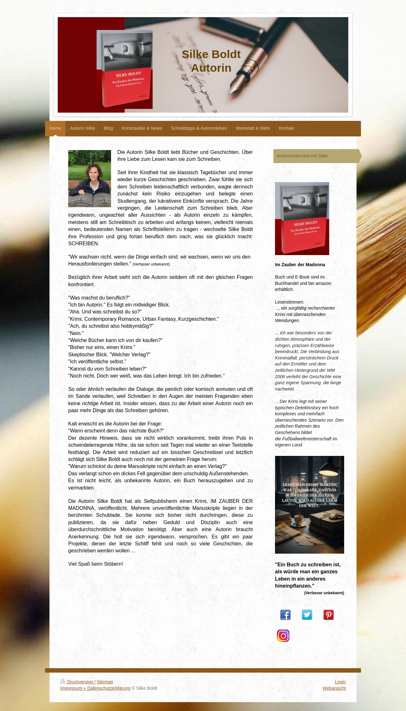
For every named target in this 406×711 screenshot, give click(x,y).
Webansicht (334, 688)
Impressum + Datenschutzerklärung (95, 688)
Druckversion (77, 681)
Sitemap (105, 681)
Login (340, 681)
